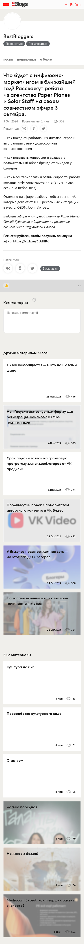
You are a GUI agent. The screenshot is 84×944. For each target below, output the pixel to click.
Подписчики (26, 59)
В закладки (50, 268)
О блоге (46, 59)
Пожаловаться (38, 44)
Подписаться (14, 44)
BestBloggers (18, 36)
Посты (8, 59)
